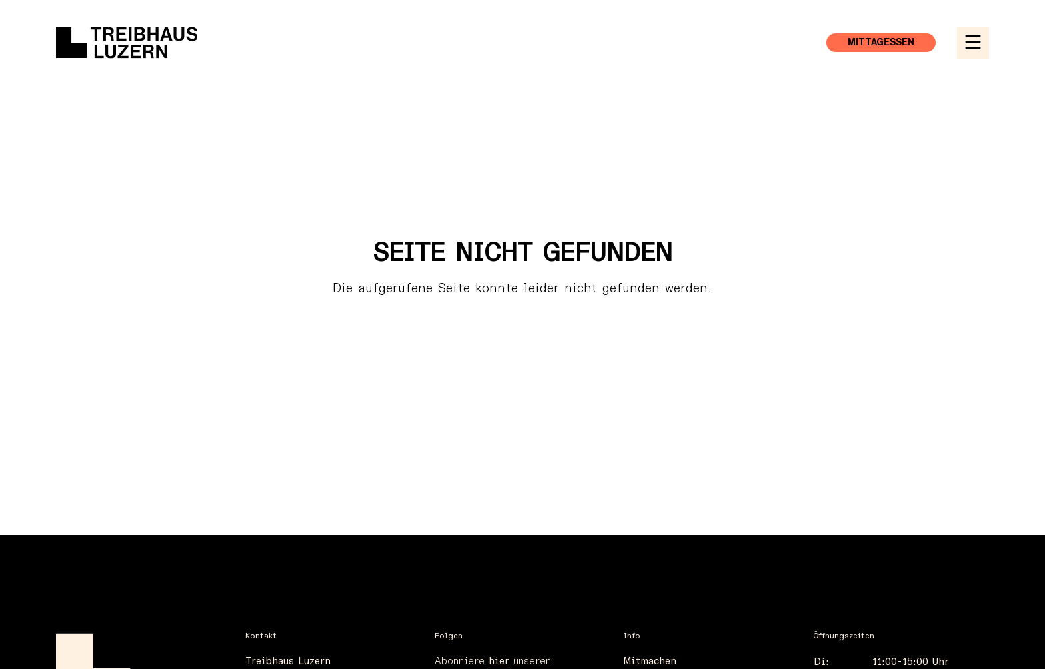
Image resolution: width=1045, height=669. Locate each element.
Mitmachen (650, 661)
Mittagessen (881, 42)
